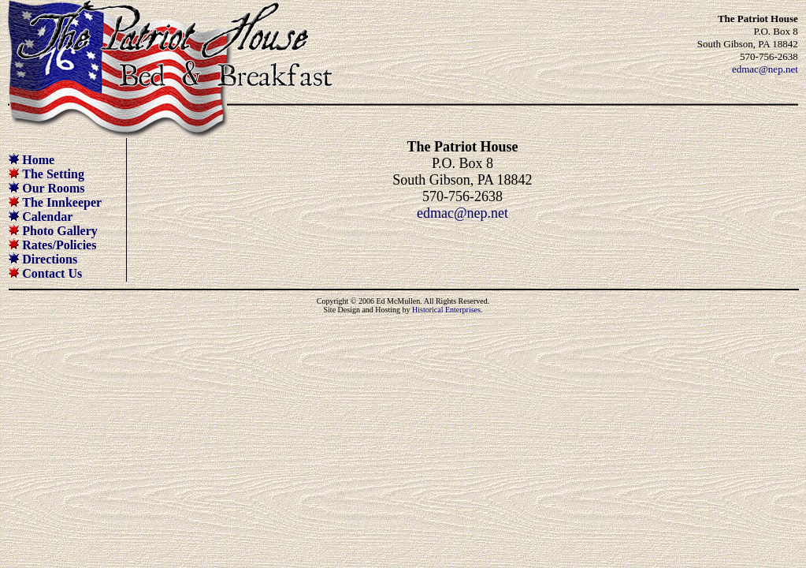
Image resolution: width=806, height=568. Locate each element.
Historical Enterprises (446, 309)
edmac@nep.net (765, 69)
